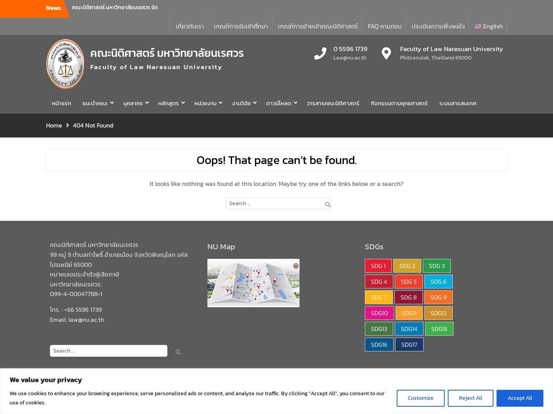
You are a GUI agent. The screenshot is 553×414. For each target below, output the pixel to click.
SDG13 (379, 328)
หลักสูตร (168, 103)
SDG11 (409, 313)
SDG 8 (409, 297)
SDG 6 (438, 281)
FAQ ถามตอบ (385, 26)
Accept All (520, 398)
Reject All (470, 398)
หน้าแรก (61, 103)
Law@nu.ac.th (349, 58)
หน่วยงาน (205, 103)
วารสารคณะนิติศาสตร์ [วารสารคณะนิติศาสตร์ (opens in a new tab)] (333, 103)
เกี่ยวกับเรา (190, 26)
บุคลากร (133, 103)
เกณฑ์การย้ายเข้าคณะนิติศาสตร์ (318, 26)
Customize (421, 398)
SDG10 (379, 313)
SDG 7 (379, 297)
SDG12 (438, 313)
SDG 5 (409, 281)
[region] (276, 391)
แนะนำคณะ (95, 103)
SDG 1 (378, 265)
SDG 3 (437, 265)
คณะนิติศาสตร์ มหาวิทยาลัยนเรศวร (167, 53)
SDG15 (439, 328)
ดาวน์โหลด (278, 103)
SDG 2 (407, 265)
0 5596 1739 (350, 49)
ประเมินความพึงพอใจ (438, 26)
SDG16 (379, 344)
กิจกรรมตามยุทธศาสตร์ (399, 103)
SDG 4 (379, 281)
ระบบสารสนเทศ (458, 103)
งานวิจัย (241, 103)
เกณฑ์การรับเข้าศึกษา (241, 26)
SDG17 (409, 344)
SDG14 (409, 328)
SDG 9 (438, 297)
